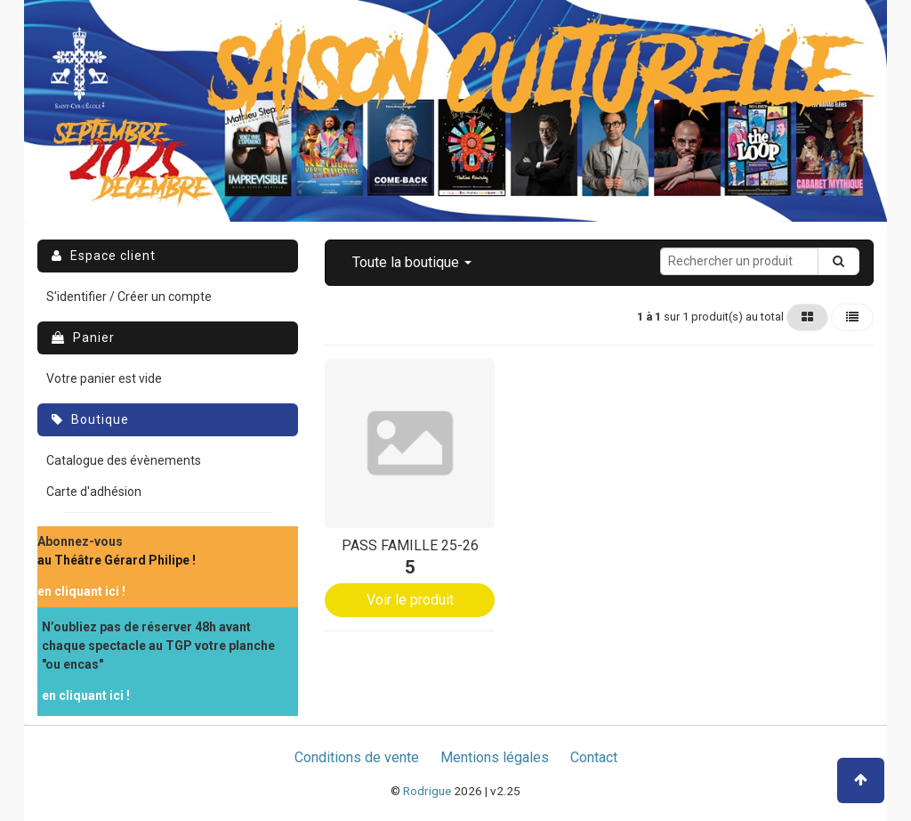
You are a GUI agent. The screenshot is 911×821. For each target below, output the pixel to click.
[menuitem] (116, 551)
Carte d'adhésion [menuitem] (93, 491)
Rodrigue (427, 791)
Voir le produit (410, 599)
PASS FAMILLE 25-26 (410, 545)
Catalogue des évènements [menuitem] (123, 460)
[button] (412, 262)
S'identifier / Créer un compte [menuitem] (129, 296)
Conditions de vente (356, 757)
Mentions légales (494, 757)
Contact (593, 757)
